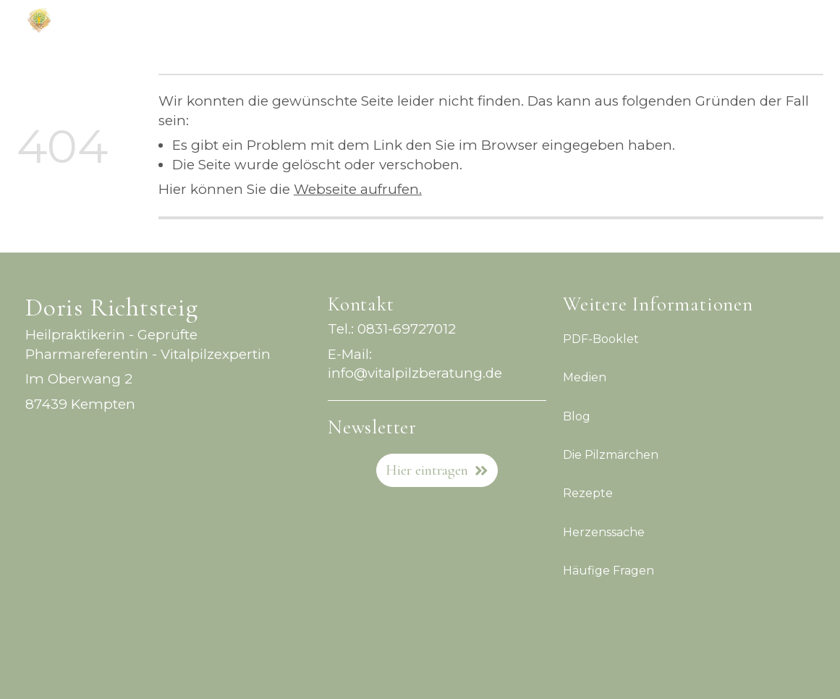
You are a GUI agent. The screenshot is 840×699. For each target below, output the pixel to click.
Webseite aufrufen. (358, 189)
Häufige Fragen (608, 570)
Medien (584, 377)
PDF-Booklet (601, 339)
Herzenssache (604, 531)
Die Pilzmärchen (610, 455)
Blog (576, 416)
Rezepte (588, 493)
